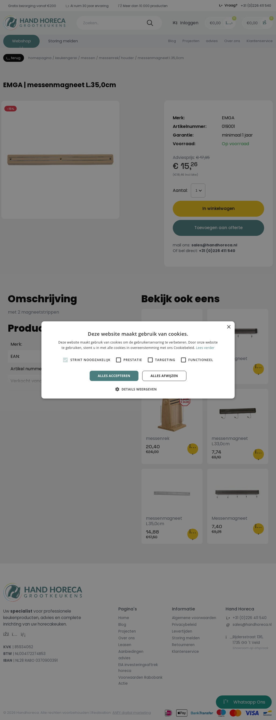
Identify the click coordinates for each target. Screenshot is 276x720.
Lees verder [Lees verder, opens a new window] (205, 347)
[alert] (138, 360)
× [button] (228, 327)
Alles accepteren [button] (114, 375)
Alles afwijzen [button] (164, 375)
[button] (138, 389)
